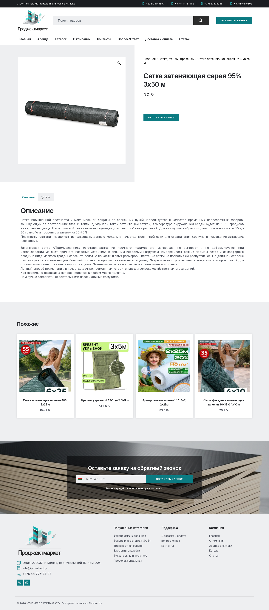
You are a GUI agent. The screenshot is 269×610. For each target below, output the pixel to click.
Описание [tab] (28, 197)
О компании (82, 39)
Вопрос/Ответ (128, 39)
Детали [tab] (45, 197)
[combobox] (123, 20)
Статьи (184, 39)
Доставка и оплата (159, 39)
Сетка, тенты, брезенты (176, 59)
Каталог (61, 39)
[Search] (201, 20)
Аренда (42, 39)
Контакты (104, 39)
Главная (25, 39)
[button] (119, 63)
